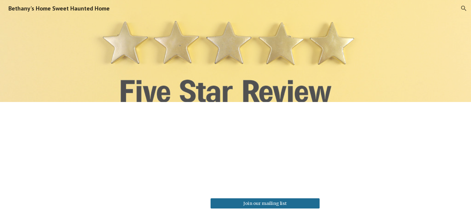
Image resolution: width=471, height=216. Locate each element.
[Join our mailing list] (265, 203)
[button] (464, 8)
